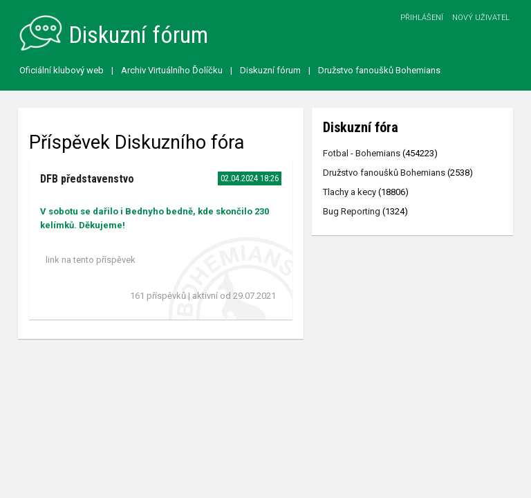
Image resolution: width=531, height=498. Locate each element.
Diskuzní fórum (270, 70)
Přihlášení (421, 17)
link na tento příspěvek (91, 260)
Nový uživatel (481, 17)
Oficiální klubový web (61, 70)
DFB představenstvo (87, 178)
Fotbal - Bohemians (361, 153)
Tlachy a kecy (349, 192)
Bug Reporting (351, 211)
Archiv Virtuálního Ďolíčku (172, 70)
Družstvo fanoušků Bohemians (379, 70)
